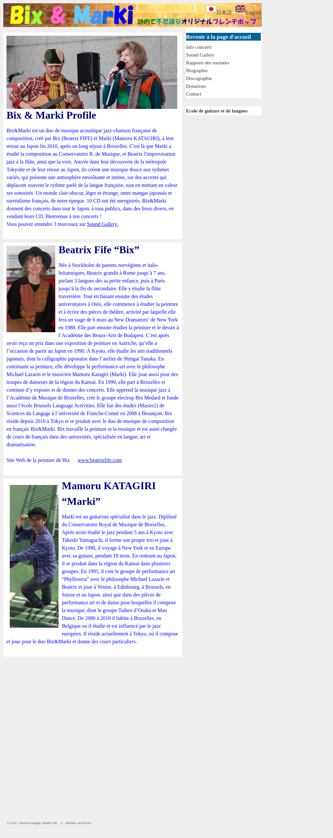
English (248, 12)
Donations (196, 86)
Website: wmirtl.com (78, 823)
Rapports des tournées (207, 62)
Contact (193, 94)
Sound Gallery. (102, 224)
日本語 (219, 12)
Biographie (197, 70)
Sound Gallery (200, 55)
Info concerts (199, 47)
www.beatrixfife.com (100, 460)
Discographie (199, 78)
